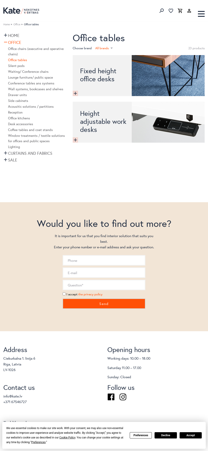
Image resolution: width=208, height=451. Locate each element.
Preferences (141, 435)
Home (6, 24)
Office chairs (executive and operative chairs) (36, 51)
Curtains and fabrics (30, 153)
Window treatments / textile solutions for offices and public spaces (36, 138)
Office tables (17, 60)
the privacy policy (90, 294)
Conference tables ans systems (31, 83)
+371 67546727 (15, 401)
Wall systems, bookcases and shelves (35, 89)
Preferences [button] (38, 442)
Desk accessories (20, 124)
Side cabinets (18, 101)
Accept (190, 435)
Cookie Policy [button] (67, 437)
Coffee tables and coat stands (30, 130)
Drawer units (17, 95)
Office (16, 24)
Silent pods (16, 66)
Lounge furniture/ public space (30, 77)
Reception (15, 112)
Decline (165, 435)
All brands (102, 48)
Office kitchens (19, 118)
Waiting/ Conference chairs (28, 71)
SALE (12, 160)
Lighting (14, 147)
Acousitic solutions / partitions (31, 106)
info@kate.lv (12, 396)
